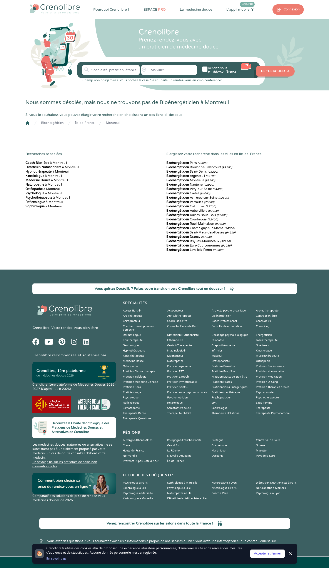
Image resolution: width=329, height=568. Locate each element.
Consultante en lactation (227, 326)
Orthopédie (263, 361)
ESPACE (155, 9)
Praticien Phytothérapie (182, 381)
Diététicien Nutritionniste (183, 334)
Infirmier (217, 350)
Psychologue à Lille (179, 488)
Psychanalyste (265, 392)
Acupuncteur (175, 310)
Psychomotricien (177, 397)
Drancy (189, 237)
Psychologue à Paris (135, 482)
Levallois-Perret (194, 250)
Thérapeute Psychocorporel (273, 413)
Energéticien (264, 334)
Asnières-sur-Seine (197, 198)
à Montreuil (46, 163)
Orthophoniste (221, 361)
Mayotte (261, 450)
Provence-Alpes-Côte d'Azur (141, 461)
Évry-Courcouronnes (199, 245)
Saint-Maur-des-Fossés (200, 232)
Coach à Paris (220, 493)
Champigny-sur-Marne (200, 228)
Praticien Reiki (132, 387)
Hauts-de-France (133, 450)
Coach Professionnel (224, 321)
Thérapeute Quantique (137, 418)
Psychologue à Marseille (138, 493)
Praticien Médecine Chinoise (140, 381)
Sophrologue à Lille (135, 488)
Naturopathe (175, 361)
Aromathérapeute (267, 310)
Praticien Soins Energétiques (229, 387)
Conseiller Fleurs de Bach (182, 326)
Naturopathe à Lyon (224, 482)
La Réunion (174, 450)
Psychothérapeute (267, 397)
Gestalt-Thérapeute (179, 345)
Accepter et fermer (267, 553)
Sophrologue (219, 408)
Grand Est (173, 445)
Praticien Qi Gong (267, 381)
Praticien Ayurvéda (179, 366)
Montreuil (113, 123)
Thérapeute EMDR (179, 413)
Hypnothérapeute (134, 350)
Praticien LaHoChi (178, 376)
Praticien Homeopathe (270, 371)
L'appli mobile (240, 9)
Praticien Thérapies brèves (272, 387)
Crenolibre (41, 328)
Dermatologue (132, 334)
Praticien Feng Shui (223, 371)
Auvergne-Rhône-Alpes (137, 440)
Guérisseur (262, 345)
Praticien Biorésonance (270, 366)
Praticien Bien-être (223, 366)
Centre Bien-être (266, 315)
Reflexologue (131, 402)
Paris (187, 163)
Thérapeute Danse (134, 413)
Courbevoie (192, 219)
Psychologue (131, 397)
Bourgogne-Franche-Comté (184, 440)
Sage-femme (264, 402)
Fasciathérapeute (267, 340)
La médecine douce (196, 9)
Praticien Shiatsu (177, 387)
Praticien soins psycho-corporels (187, 392)
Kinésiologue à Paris (224, 488)
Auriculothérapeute (179, 315)
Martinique (218, 450)
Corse (126, 445)
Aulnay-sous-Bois (196, 215)
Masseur (217, 355)
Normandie (130, 455)
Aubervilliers (192, 211)
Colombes (191, 206)
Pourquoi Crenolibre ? (111, 9)
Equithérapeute (133, 340)
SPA (214, 402)
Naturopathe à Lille (179, 493)
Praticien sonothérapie (226, 392)
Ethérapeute (175, 340)
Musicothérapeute (267, 355)
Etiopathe (218, 340)
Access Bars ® (132, 310)
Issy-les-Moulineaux (198, 241)
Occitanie (217, 455)
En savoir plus (56, 559)
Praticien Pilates (222, 381)
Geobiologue (131, 345)
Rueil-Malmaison (195, 224)
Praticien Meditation (269, 376)
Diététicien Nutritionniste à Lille (187, 498)
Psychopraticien (221, 397)
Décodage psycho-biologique (230, 334)
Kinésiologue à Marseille (138, 498)
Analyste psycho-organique (229, 310)
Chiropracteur (131, 321)
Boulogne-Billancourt (199, 167)
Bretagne (217, 440)
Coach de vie (264, 321)
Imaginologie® (176, 350)
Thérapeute (263, 408)
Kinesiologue (264, 350)
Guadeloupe (219, 445)
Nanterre (190, 185)
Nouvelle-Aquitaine (179, 455)
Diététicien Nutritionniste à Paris (276, 482)
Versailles (190, 202)
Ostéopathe (130, 366)
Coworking (262, 326)
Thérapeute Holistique (225, 413)
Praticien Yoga (132, 392)
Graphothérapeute (223, 345)
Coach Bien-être (177, 321)
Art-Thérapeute (132, 315)
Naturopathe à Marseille (271, 488)
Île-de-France (85, 123)
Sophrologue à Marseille (182, 482)
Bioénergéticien (52, 123)
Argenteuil (191, 176)
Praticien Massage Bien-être (229, 376)
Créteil (188, 193)
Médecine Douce (133, 361)
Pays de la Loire (266, 455)
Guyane (260, 445)
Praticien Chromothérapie (139, 371)
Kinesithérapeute (133, 355)
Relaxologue (175, 402)
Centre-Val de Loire (268, 440)
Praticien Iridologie (134, 376)
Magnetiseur (175, 355)
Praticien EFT (175, 371)
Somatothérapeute (179, 408)
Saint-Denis (192, 171)
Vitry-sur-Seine (194, 189)
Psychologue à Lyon (268, 493)
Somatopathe (131, 408)
